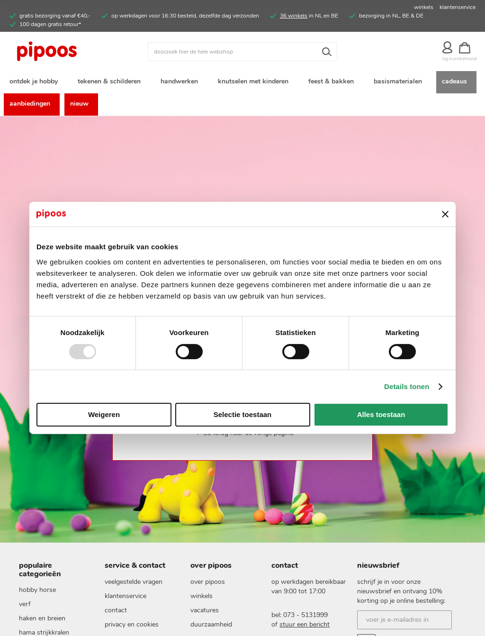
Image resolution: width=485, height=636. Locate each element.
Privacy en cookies (132, 624)
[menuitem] (35, 82)
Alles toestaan (381, 414)
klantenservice (458, 7)
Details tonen (406, 386)
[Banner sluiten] (445, 214)
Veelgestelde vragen (133, 581)
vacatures (204, 610)
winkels (423, 7)
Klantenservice (125, 595)
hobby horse (37, 589)
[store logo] (67, 51)
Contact (116, 610)
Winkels (201, 595)
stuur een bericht (304, 624)
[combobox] (242, 51)
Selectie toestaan (243, 414)
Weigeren (104, 414)
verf (25, 604)
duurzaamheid (211, 624)
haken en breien (42, 618)
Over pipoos (207, 581)
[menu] (242, 93)
